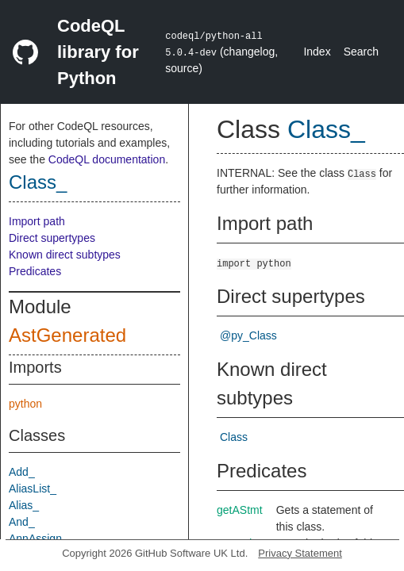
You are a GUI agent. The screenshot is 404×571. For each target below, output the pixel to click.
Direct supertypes (52, 238)
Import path (37, 221)
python (25, 403)
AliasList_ (32, 488)
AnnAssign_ (38, 538)
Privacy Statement (300, 553)
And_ (22, 521)
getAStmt (240, 510)
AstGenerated (67, 335)
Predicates (35, 271)
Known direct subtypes (65, 254)
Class (234, 437)
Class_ (38, 182)
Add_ (22, 472)
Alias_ (24, 505)
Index (316, 51)
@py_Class (248, 335)
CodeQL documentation (106, 159)
